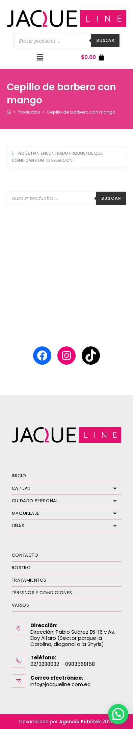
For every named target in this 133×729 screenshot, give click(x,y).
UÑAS (67, 526)
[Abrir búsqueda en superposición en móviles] (66, 40)
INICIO (19, 475)
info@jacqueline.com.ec (60, 684)
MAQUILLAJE (67, 513)
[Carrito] (93, 57)
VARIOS (20, 605)
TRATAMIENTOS (29, 580)
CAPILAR (67, 488)
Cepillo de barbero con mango (81, 112)
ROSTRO (21, 567)
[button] (40, 57)
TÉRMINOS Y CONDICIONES (42, 592)
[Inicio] (9, 112)
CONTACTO (25, 555)
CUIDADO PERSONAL (67, 501)
